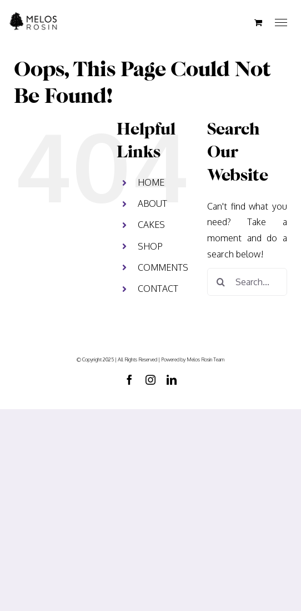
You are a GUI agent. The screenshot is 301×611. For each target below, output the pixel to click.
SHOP (150, 246)
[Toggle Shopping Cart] (258, 22)
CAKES (151, 224)
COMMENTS (163, 267)
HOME (151, 182)
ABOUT (152, 203)
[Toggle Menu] (281, 23)
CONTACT (158, 288)
